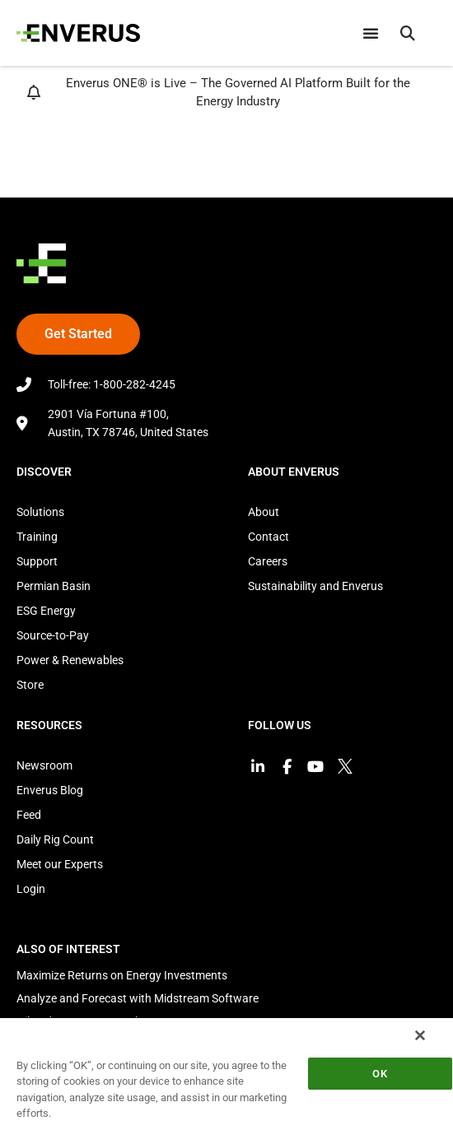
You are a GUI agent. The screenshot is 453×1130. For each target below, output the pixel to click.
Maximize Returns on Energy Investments (121, 975)
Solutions (40, 511)
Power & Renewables (70, 660)
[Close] (420, 1035)
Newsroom (44, 765)
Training (37, 536)
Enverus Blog (49, 790)
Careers (267, 561)
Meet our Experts (59, 864)
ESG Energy (46, 610)
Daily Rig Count (55, 839)
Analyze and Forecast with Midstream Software (137, 998)
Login (30, 888)
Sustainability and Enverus (315, 586)
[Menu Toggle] (370, 33)
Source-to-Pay (52, 635)
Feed (28, 814)
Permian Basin (53, 586)
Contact (268, 536)
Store (30, 684)
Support (37, 561)
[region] (226, 1073)
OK (379, 1073)
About (263, 511)
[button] (407, 33)
